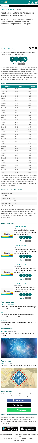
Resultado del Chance (14, 435)
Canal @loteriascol (10, 49)
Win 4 (2, 313)
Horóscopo (4, 331)
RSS (19, 436)
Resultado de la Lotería (25, 439)
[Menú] (1, 2)
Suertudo (4, 321)
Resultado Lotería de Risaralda (17, 6)
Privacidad (34, 435)
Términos (26, 435)
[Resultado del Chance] (5, 2)
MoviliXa (13, 439)
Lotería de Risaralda (7, 305)
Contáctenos (19, 440)
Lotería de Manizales (7, 9)
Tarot (2, 363)
